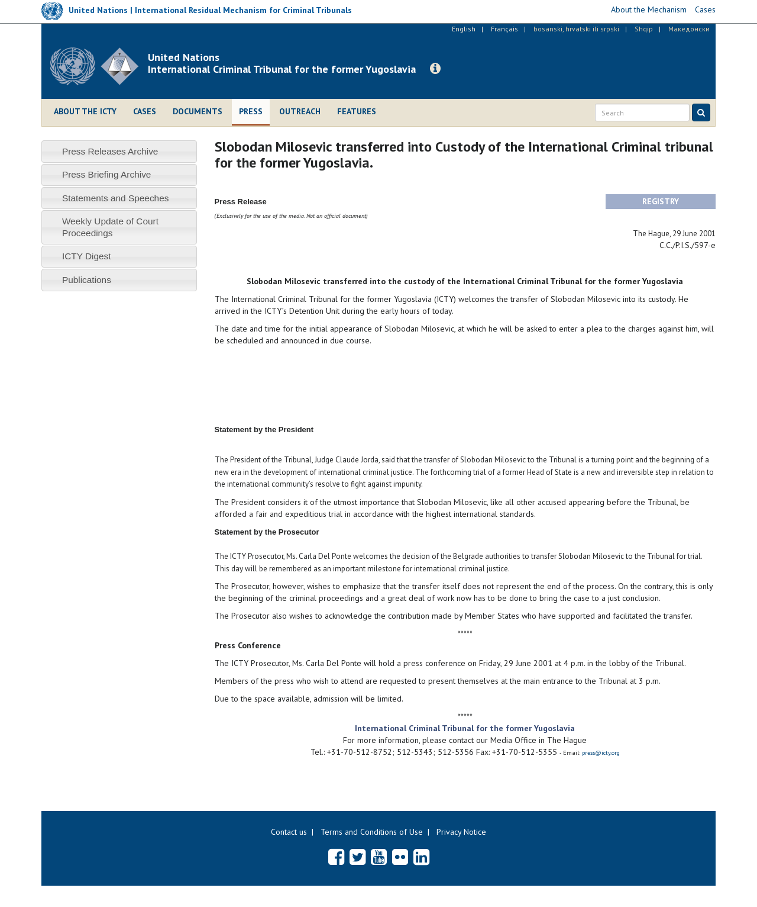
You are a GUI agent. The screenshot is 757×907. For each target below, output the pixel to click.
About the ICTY (85, 111)
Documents (197, 111)
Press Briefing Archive (106, 174)
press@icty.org (601, 753)
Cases (144, 111)
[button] (435, 68)
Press (251, 111)
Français (504, 28)
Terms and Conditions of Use (372, 831)
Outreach (300, 111)
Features (356, 111)
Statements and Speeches (115, 198)
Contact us (289, 831)
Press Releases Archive (110, 151)
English (463, 28)
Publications (86, 280)
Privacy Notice (461, 831)
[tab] (119, 151)
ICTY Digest (86, 256)
